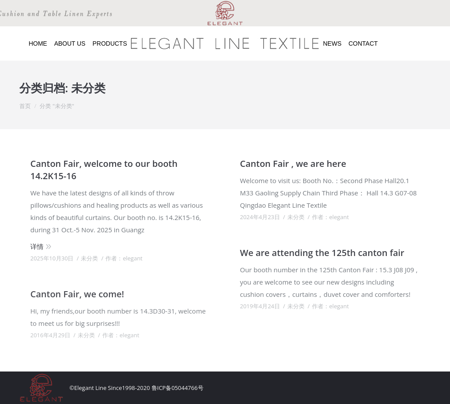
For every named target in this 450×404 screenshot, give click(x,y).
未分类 (89, 258)
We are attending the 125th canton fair (322, 253)
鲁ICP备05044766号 (177, 388)
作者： (123, 258)
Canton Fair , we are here (293, 164)
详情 (37, 246)
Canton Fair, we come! (77, 294)
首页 (25, 106)
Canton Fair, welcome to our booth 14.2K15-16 (104, 170)
